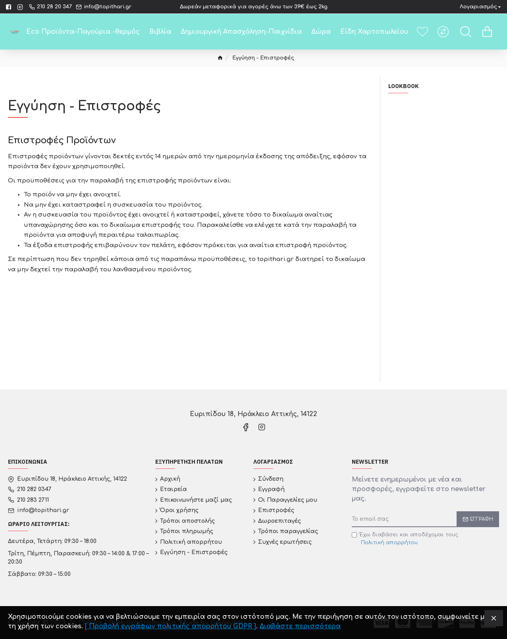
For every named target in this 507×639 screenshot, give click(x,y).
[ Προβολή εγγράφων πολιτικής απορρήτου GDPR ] (170, 626)
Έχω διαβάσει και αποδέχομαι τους (405, 539)
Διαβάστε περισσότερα (300, 626)
